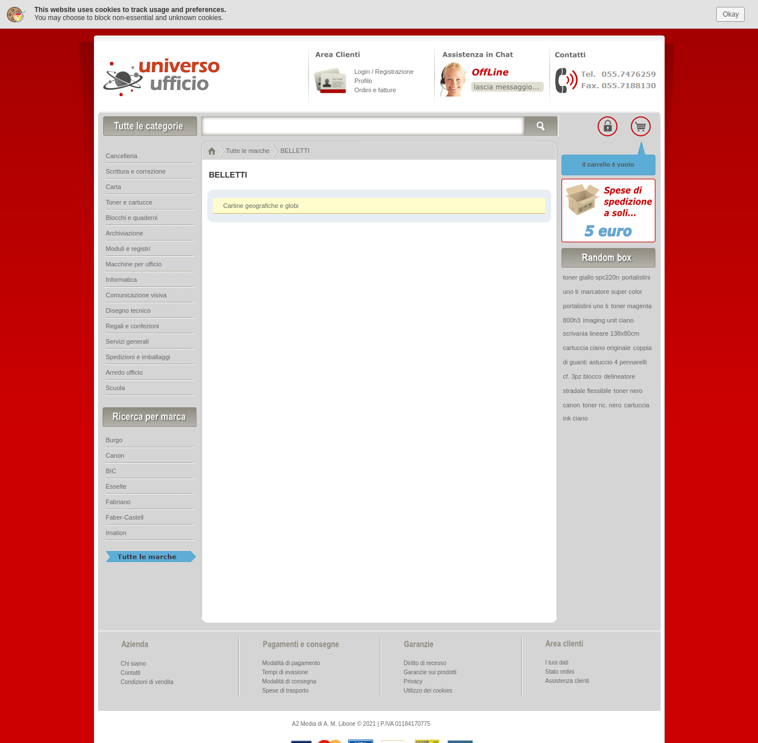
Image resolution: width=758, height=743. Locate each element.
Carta (113, 186)
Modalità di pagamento (291, 662)
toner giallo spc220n (591, 276)
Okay (730, 14)
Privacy (413, 681)
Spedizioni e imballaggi (138, 356)
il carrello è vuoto (608, 163)
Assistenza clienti (567, 680)
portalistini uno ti (586, 305)
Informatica (121, 279)
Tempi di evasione (285, 672)
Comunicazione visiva (136, 294)
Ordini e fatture (375, 89)
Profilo (363, 80)
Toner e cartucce (129, 201)
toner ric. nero (602, 404)
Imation (116, 532)
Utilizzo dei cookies (428, 690)
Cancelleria (122, 155)
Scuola (115, 387)
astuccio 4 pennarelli (618, 361)
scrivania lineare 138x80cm (601, 332)
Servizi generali (127, 340)
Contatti (130, 672)
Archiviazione (124, 232)
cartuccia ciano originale (597, 347)
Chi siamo (133, 663)
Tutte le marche (247, 150)
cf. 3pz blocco (582, 375)
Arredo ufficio (124, 371)
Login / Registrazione (384, 71)
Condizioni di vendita (147, 681)
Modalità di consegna (289, 681)
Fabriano (118, 501)
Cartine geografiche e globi (261, 205)
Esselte (116, 485)
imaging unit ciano (608, 319)
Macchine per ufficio (134, 263)
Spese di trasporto (285, 690)
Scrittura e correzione (136, 170)
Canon (115, 454)
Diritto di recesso (425, 662)
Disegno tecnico (128, 309)
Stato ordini (560, 671)
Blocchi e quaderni (132, 217)
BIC (111, 470)
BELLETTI (295, 150)
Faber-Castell (125, 516)
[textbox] (380, 125)
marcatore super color (611, 291)
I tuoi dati (557, 662)
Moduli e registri (128, 248)
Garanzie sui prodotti (430, 672)
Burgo (114, 439)
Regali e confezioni (132, 325)
